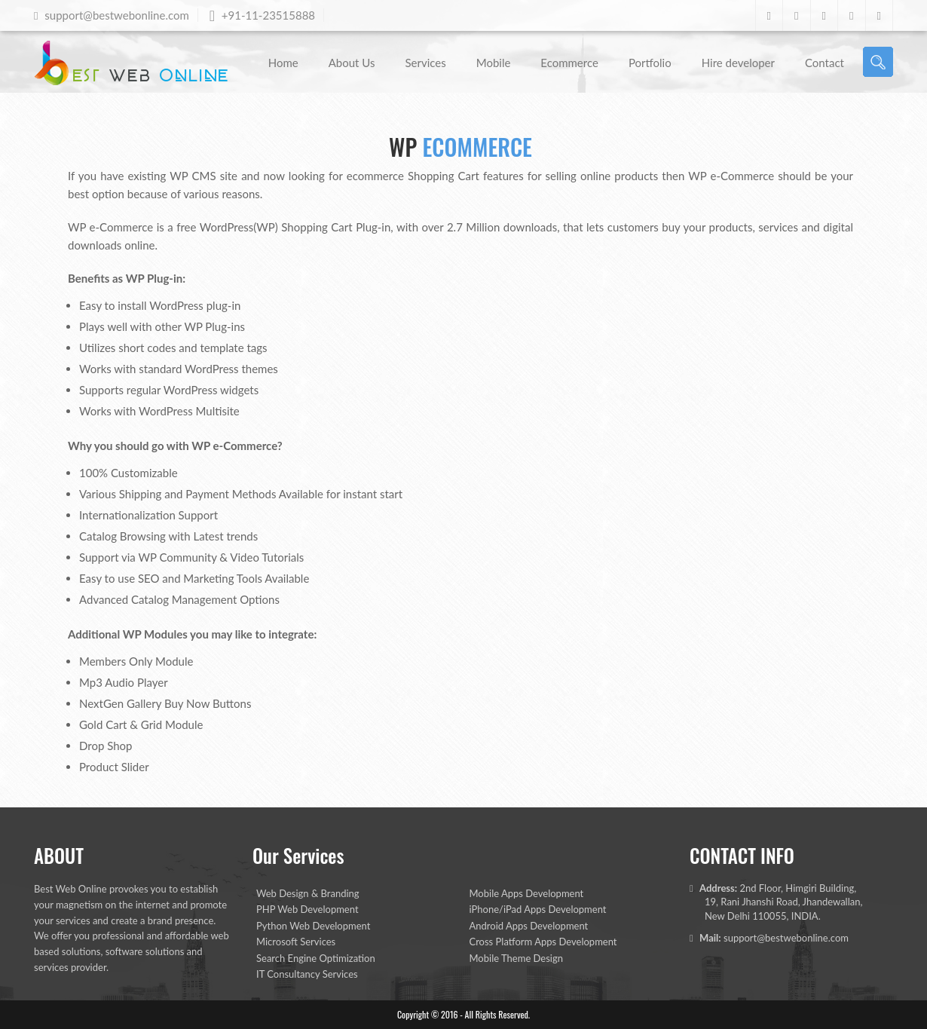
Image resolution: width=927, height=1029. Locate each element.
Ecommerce (569, 62)
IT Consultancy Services (307, 974)
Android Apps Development (529, 926)
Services (425, 62)
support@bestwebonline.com (786, 938)
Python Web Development (313, 926)
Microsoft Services (295, 942)
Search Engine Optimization (315, 958)
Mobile (493, 62)
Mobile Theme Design (517, 958)
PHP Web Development (307, 909)
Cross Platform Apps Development (543, 942)
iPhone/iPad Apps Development (538, 909)
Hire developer (738, 62)
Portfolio (650, 62)
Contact (824, 62)
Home (283, 62)
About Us (352, 62)
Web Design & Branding (307, 893)
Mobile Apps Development (527, 893)
